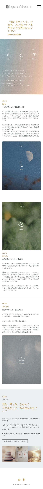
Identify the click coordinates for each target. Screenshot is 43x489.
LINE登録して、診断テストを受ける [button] (15, 441)
